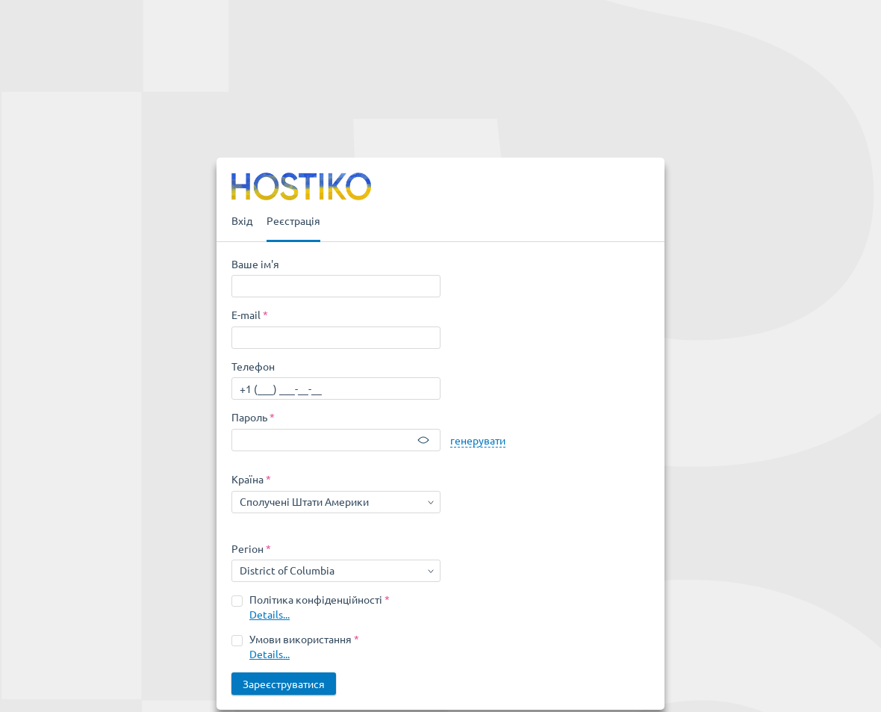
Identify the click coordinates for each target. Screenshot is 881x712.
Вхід (241, 220)
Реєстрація (293, 220)
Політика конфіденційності (315, 599)
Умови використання (300, 639)
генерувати (477, 440)
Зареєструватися (284, 683)
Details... (269, 614)
